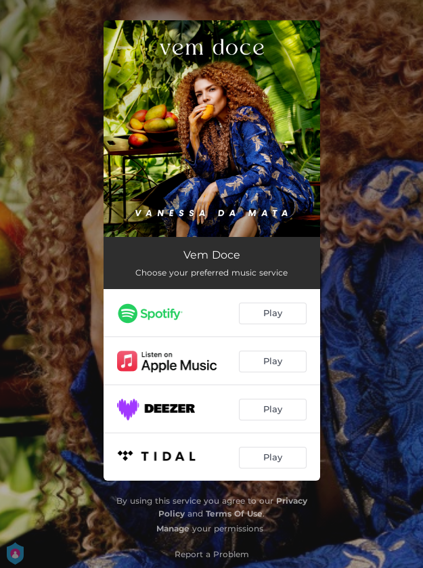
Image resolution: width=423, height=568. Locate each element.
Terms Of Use (234, 513)
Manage (173, 528)
